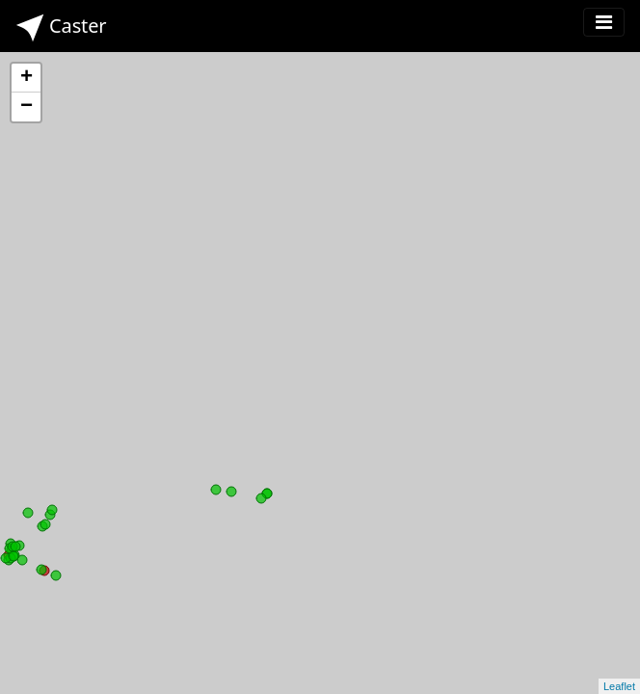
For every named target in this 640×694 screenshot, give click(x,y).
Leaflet (619, 686)
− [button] (26, 107)
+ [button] (26, 78)
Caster (60, 27)
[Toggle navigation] (604, 22)
